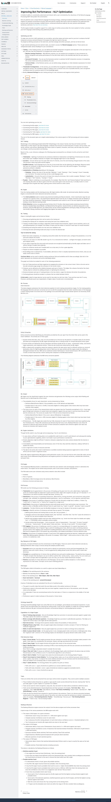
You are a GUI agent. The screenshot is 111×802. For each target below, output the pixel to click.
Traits (98, 20)
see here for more (44, 125)
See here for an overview (40, 25)
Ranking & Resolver (101, 22)
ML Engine (99, 14)
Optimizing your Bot (100, 11)
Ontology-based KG (101, 18)
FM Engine (99, 16)
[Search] (108, 3)
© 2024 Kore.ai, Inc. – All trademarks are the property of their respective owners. (56, 800)
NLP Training (98, 13)
